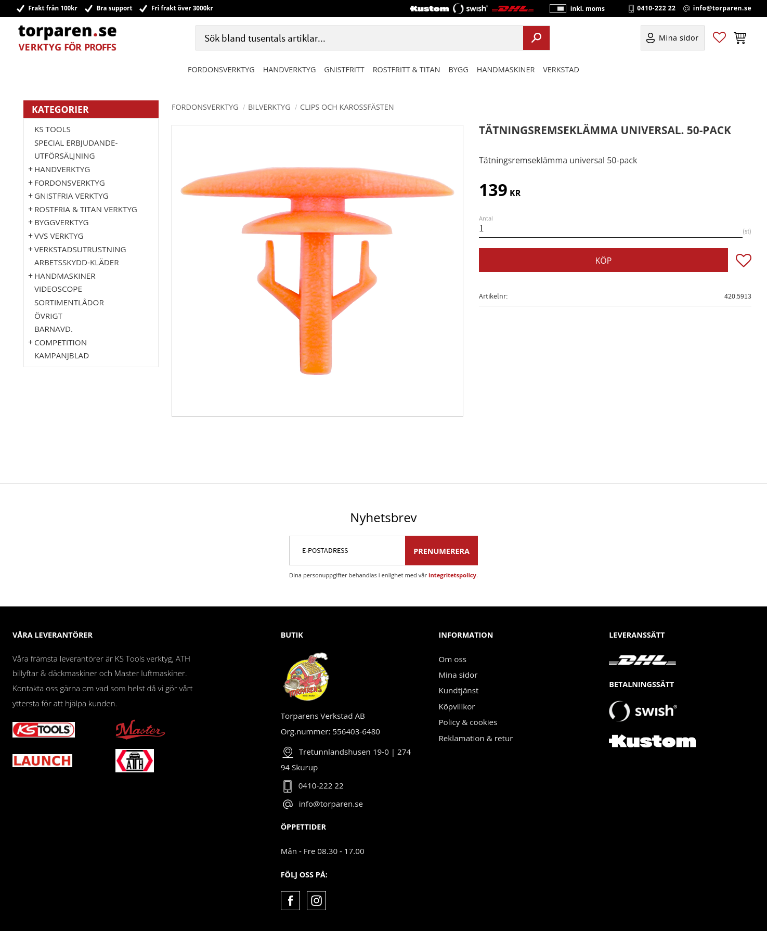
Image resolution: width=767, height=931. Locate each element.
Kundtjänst (458, 690)
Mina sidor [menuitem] (679, 38)
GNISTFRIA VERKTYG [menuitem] (71, 195)
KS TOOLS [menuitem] (52, 129)
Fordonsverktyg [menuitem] (221, 69)
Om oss (452, 659)
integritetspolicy (452, 575)
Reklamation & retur (475, 738)
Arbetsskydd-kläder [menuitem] (76, 262)
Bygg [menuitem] (459, 69)
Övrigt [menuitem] (48, 316)
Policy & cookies (467, 722)
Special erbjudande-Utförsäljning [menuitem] (76, 149)
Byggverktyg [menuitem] (61, 222)
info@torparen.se (722, 8)
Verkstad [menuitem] (561, 69)
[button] (719, 38)
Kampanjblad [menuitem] (61, 355)
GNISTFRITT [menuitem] (344, 69)
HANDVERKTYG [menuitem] (289, 69)
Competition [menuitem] (60, 342)
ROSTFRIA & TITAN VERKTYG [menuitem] (85, 209)
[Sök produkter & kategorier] (358, 38)
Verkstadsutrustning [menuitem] (80, 249)
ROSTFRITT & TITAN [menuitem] (406, 69)
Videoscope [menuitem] (58, 288)
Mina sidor (457, 674)
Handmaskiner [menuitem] (506, 69)
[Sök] (536, 38)
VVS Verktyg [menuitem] (58, 235)
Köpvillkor (456, 706)
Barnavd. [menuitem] (53, 329)
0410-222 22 (656, 8)
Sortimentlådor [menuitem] (69, 302)
